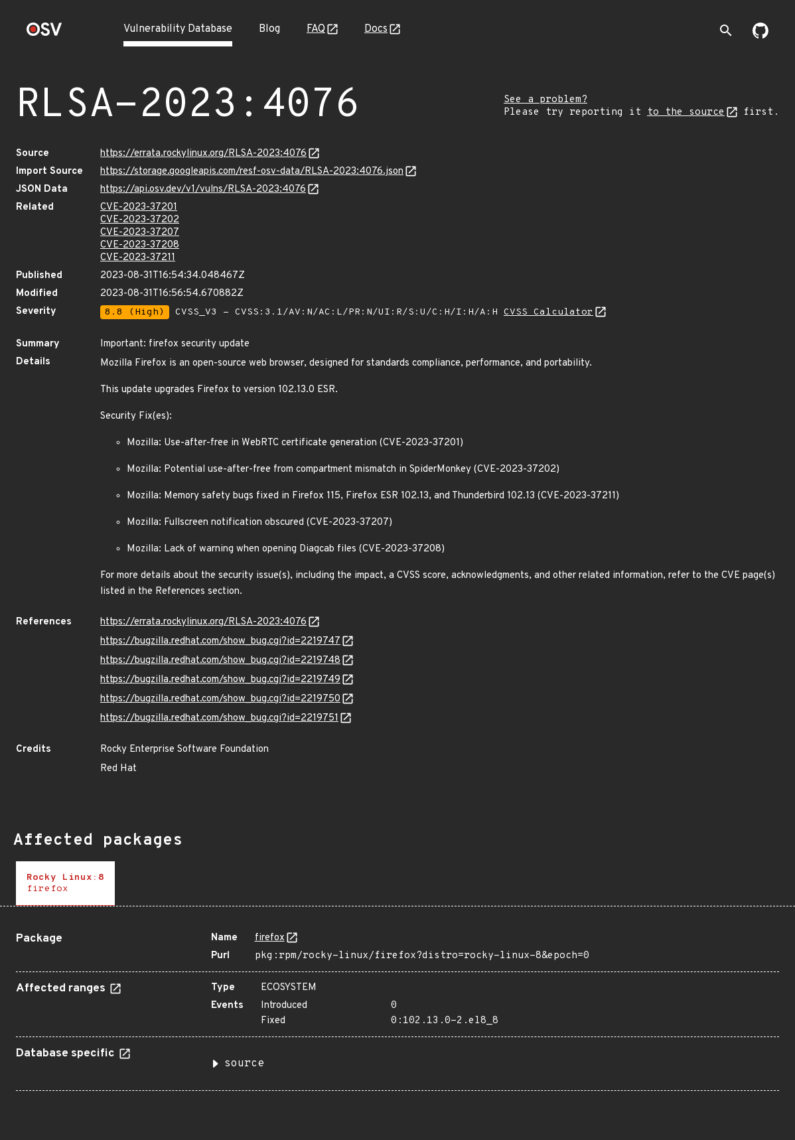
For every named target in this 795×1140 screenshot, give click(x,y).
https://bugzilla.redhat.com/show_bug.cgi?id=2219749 (220, 680)
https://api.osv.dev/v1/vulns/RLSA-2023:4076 (203, 189)
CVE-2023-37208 (139, 245)
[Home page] (44, 33)
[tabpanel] (397, 1006)
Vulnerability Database (177, 29)
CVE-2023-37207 (139, 232)
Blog (269, 29)
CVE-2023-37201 (138, 207)
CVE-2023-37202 (139, 220)
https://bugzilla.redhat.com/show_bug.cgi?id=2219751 (219, 718)
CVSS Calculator (548, 312)
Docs (376, 29)
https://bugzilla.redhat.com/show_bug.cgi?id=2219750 (220, 699)
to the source (686, 112)
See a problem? (545, 100)
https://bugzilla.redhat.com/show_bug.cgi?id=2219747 (220, 641)
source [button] (244, 1063)
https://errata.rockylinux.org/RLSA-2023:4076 (203, 153)
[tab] (65, 883)
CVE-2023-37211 (137, 257)
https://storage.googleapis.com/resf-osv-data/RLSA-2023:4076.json (251, 171)
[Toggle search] (726, 30)
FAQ (316, 29)
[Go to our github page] (760, 35)
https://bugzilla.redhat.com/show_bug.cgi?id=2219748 (220, 660)
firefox (270, 938)
